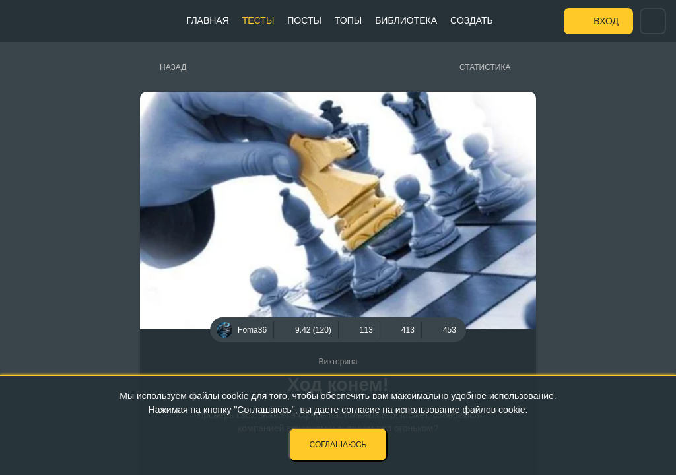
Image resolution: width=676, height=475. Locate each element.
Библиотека (406, 20)
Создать (471, 20)
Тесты (258, 20)
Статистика (484, 67)
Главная (208, 20)
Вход (606, 21)
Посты (304, 20)
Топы (348, 20)
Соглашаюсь (338, 444)
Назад (173, 67)
